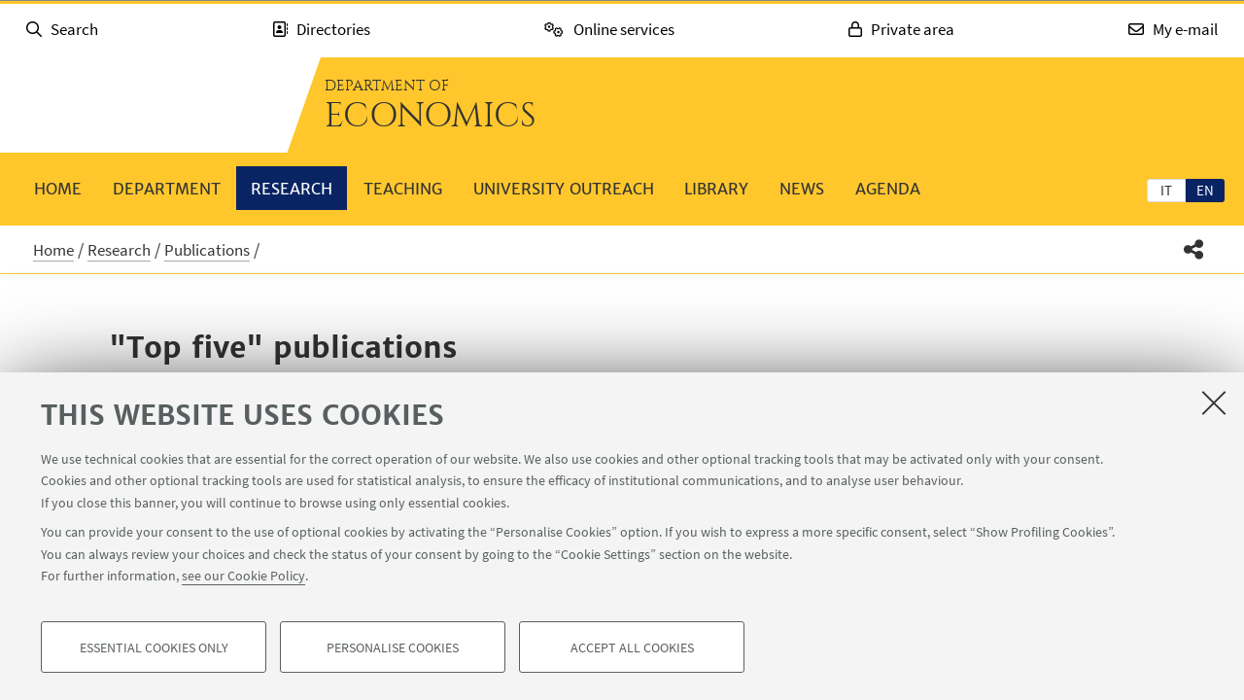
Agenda (887, 188)
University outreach (563, 188)
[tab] (1166, 189)
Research (291, 188)
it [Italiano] (1166, 190)
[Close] (1213, 402)
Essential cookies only (154, 647)
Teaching (402, 188)
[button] (1194, 249)
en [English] (1205, 190)
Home (58, 188)
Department (167, 188)
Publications (207, 250)
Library (716, 188)
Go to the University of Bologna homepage (145, 105)
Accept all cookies (632, 647)
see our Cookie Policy (243, 575)
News (801, 188)
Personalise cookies (393, 647)
